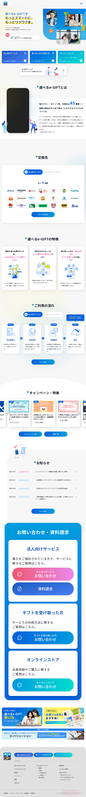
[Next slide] (79, 413)
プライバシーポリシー (16, 793)
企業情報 (26, 793)
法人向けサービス (35, 172)
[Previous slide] (7, 413)
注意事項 (32, 793)
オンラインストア (54, 172)
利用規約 (6, 793)
